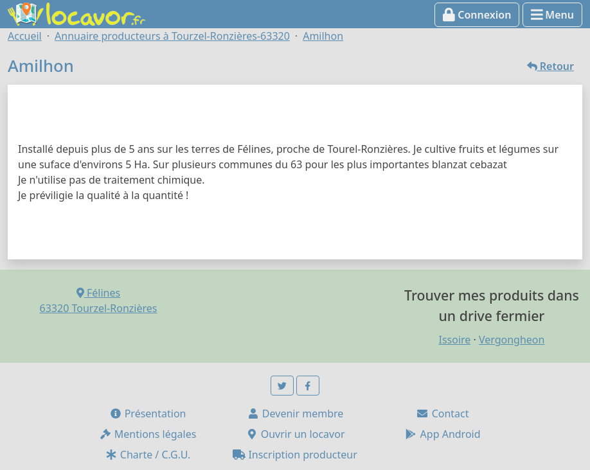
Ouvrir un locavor (295, 434)
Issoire (454, 340)
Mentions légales (148, 434)
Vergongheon (511, 340)
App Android (442, 434)
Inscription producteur (295, 455)
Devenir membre (295, 413)
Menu (552, 15)
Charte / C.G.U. (148, 455)
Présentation (147, 413)
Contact (442, 413)
